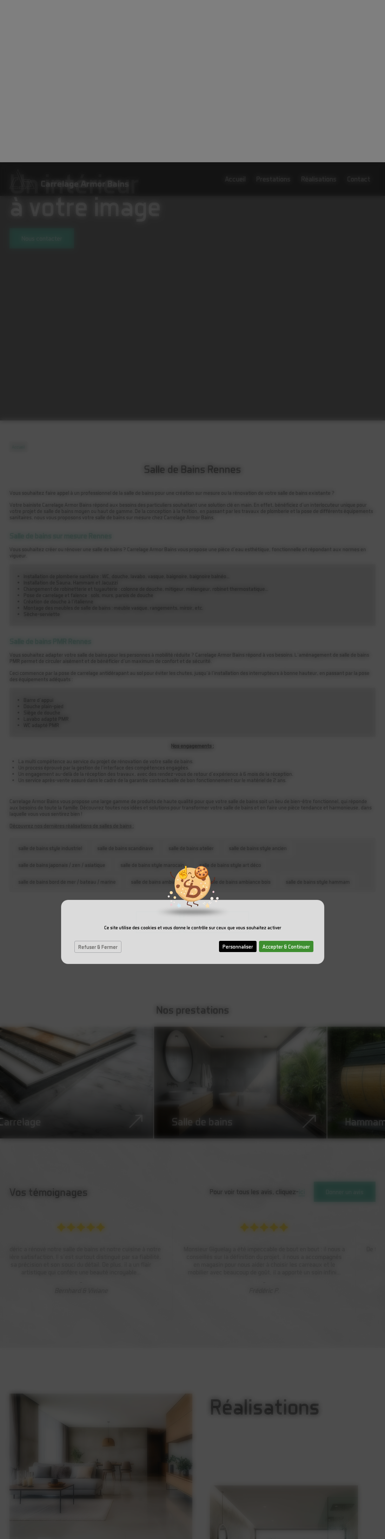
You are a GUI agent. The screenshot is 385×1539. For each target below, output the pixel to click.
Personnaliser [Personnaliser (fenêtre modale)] (238, 784)
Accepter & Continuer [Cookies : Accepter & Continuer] (286, 784)
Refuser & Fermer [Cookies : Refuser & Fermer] (98, 784)
